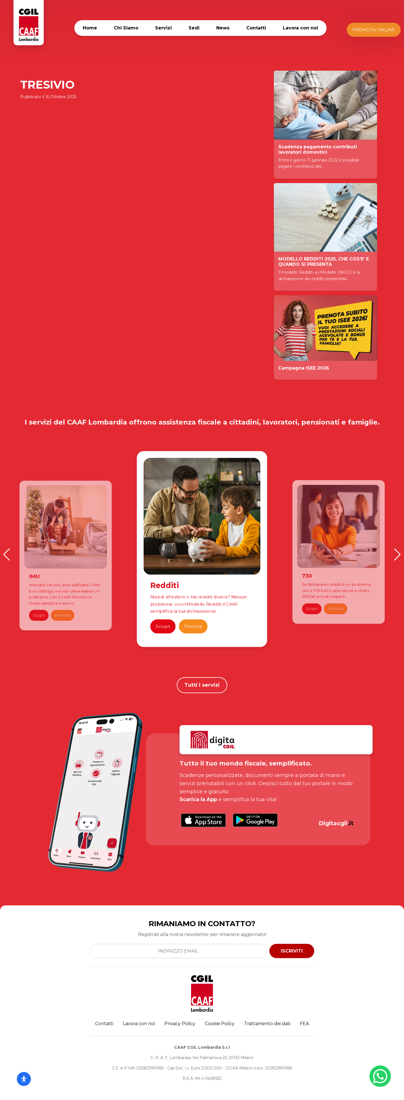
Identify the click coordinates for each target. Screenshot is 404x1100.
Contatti (256, 28)
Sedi (194, 28)
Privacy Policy (179, 1023)
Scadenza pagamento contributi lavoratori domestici (317, 149)
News (222, 28)
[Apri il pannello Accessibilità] (24, 1079)
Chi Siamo (126, 28)
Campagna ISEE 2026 (303, 368)
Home (90, 28)
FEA (304, 1023)
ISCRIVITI (292, 951)
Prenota (62, 615)
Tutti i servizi (202, 685)
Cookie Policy (220, 1023)
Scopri (39, 615)
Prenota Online (373, 30)
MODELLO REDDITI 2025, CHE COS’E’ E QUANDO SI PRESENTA (323, 261)
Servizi (163, 28)
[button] (6, 554)
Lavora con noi (300, 28)
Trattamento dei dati (267, 1023)
